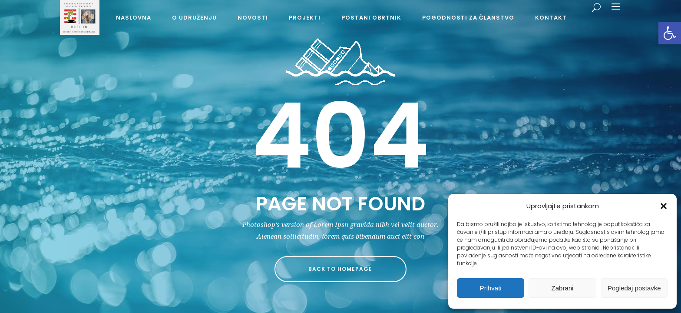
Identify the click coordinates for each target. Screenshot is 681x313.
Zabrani (563, 288)
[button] (669, 33)
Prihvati (491, 288)
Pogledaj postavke (634, 288)
